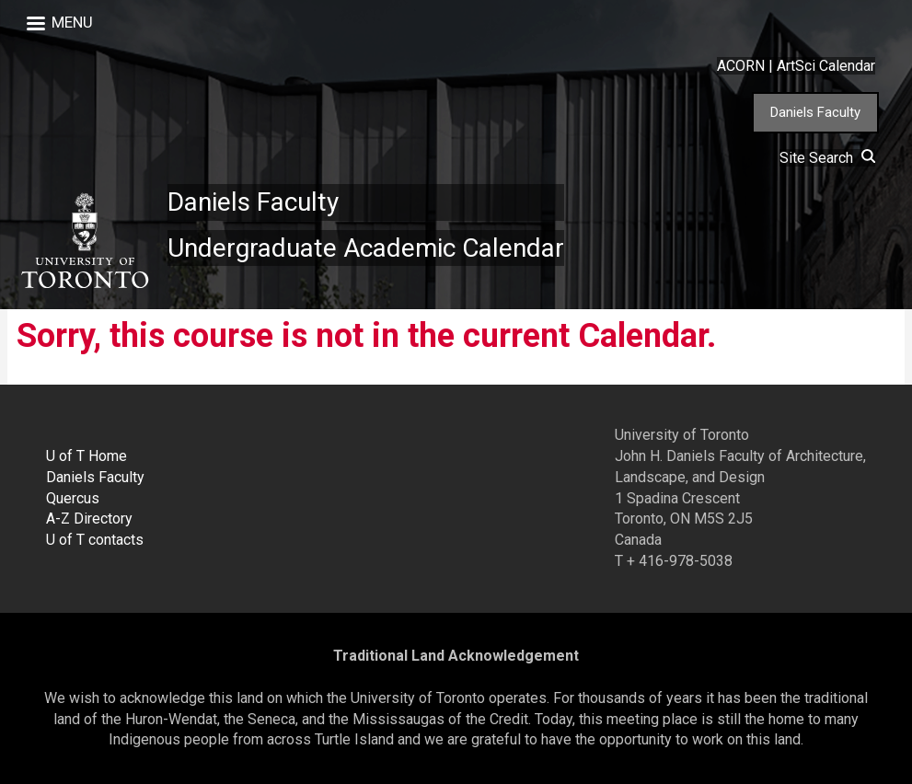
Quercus (72, 498)
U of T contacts (95, 539)
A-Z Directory (89, 518)
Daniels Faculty (815, 112)
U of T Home (86, 456)
